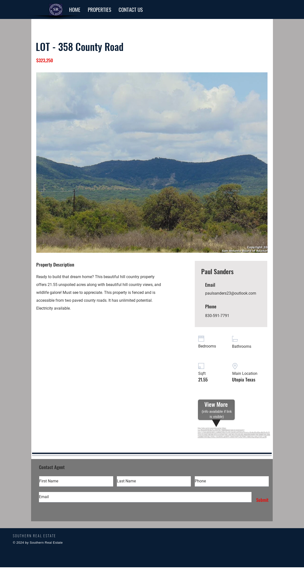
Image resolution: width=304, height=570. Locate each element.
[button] (99, 9)
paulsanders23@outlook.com (230, 293)
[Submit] (261, 500)
